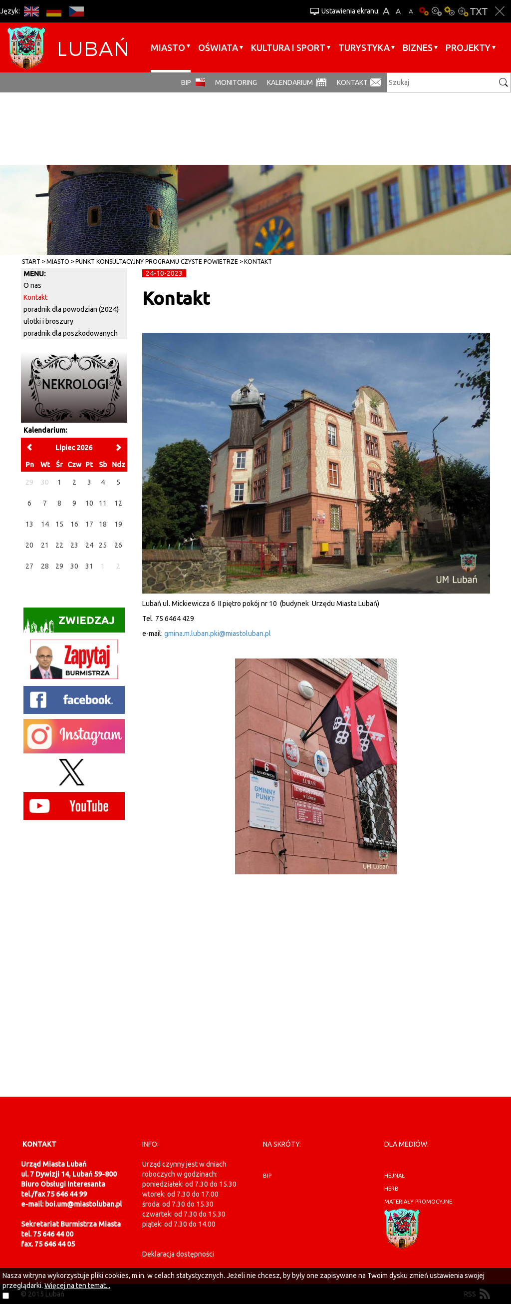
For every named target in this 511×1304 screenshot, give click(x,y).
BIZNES (418, 47)
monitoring (236, 82)
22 (59, 545)
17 (89, 524)
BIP (186, 82)
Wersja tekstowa (479, 11)
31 (89, 566)
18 (103, 524)
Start (31, 261)
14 (45, 524)
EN (31, 11)
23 (74, 545)
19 (118, 524)
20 (29, 545)
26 (118, 545)
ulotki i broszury (48, 321)
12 (118, 503)
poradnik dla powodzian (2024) (71, 309)
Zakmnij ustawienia (500, 11)
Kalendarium (290, 82)
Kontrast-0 (436, 11)
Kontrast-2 (462, 11)
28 (45, 566)
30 (74, 566)
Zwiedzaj (69, 623)
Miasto (168, 47)
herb (391, 1189)
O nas (32, 285)
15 (59, 524)
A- (411, 11)
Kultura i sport (288, 47)
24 (89, 545)
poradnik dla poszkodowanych (70, 333)
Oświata (218, 47)
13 (29, 524)
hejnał (394, 1176)
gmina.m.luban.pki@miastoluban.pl (217, 634)
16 (74, 524)
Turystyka (364, 47)
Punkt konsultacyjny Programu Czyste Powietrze (156, 261)
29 (59, 566)
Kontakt (352, 82)
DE (53, 11)
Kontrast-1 (449, 11)
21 (45, 545)
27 (29, 566)
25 (103, 545)
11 (103, 503)
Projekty (468, 47)
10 (89, 503)
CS (76, 11)
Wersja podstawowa (423, 11)
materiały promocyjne (418, 1202)
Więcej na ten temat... (77, 1286)
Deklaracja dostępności (178, 1254)
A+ (386, 11)
